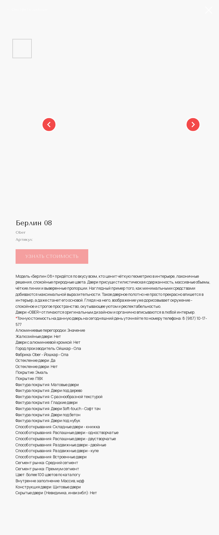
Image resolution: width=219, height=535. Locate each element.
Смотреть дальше (29, 9)
